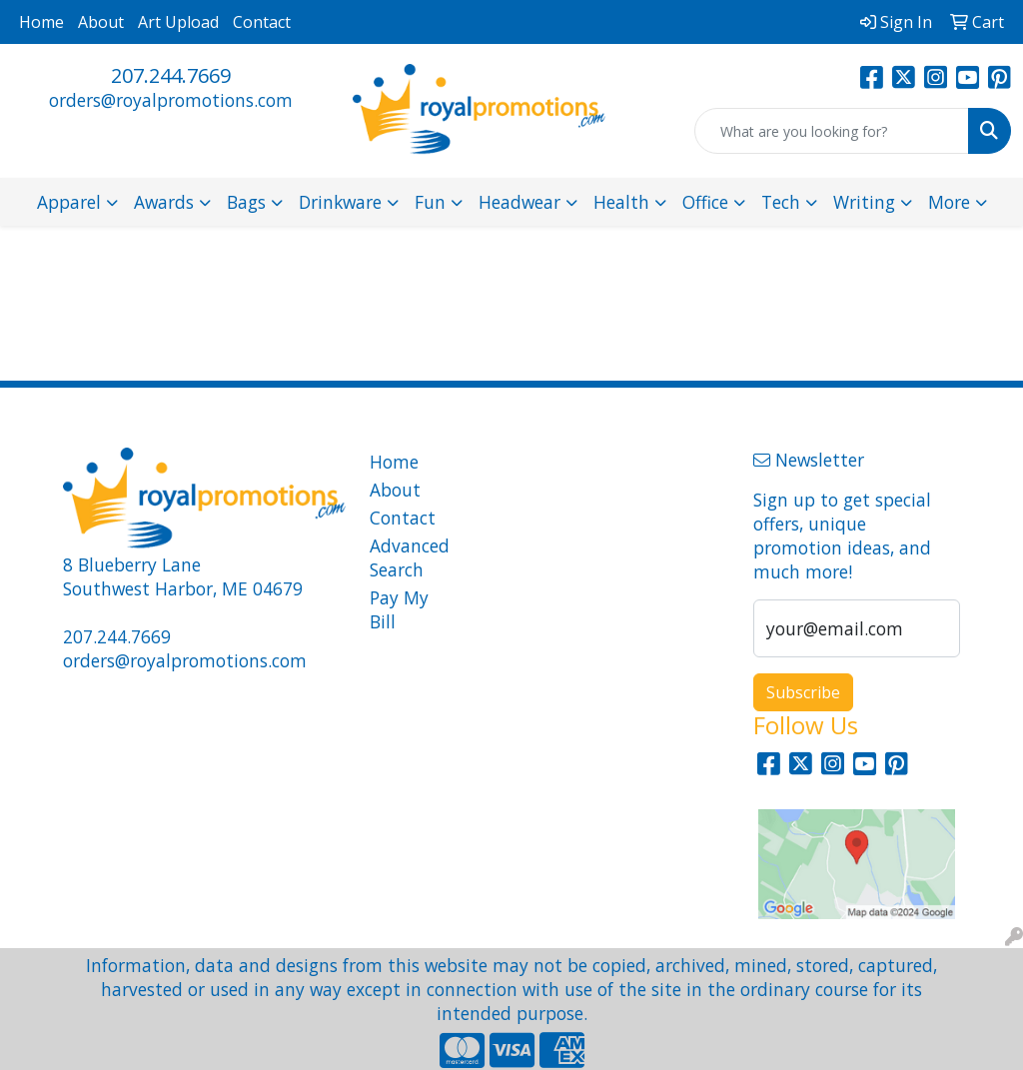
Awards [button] (164, 202)
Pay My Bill (399, 609)
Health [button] (621, 202)
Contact (262, 22)
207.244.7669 (171, 75)
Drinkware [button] (340, 202)
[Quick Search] (831, 131)
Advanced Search (406, 557)
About (101, 22)
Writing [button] (864, 202)
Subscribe (803, 692)
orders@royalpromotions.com (171, 100)
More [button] (949, 202)
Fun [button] (430, 202)
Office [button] (705, 202)
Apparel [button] (69, 202)
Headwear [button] (519, 202)
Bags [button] (246, 202)
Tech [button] (780, 202)
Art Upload (178, 22)
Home (41, 22)
